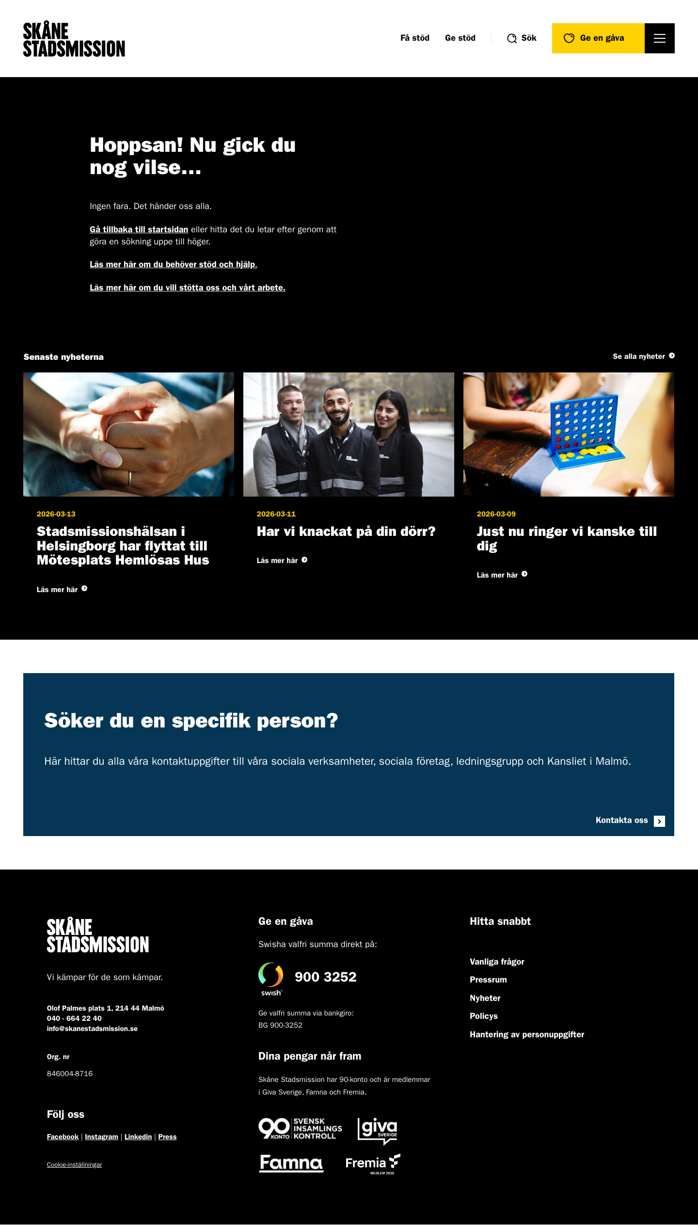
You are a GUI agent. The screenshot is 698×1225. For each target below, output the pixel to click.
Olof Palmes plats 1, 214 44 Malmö (105, 1009)
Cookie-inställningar (74, 1165)
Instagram (101, 1137)
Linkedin (138, 1137)
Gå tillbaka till (139, 230)
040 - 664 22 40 (74, 1019)
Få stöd (414, 38)
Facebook (63, 1137)
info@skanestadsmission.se (92, 1029)
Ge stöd (460, 38)
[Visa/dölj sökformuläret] (522, 38)
